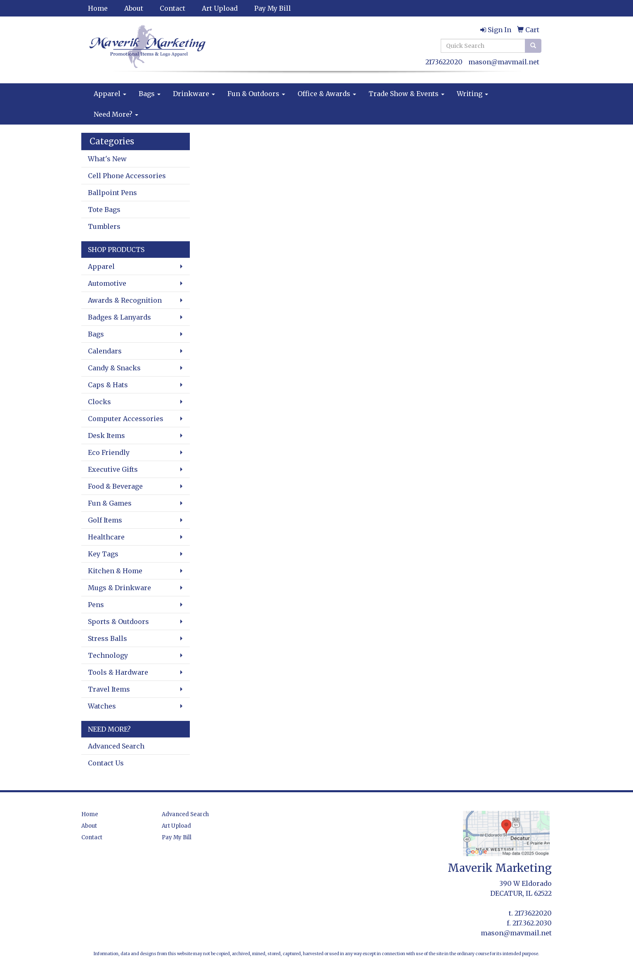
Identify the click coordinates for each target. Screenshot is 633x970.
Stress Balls (107, 638)
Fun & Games (110, 503)
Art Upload (220, 8)
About (133, 8)
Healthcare (106, 537)
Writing (472, 93)
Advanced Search (116, 746)
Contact (172, 8)
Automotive (107, 283)
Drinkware (194, 93)
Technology (108, 655)
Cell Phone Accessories (127, 176)
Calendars (105, 351)
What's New (107, 159)
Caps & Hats (108, 385)
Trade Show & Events (406, 93)
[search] (533, 46)
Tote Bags (104, 209)
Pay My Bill (272, 8)
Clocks (99, 402)
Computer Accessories (125, 418)
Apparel (110, 93)
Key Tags (103, 554)
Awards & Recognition (125, 300)
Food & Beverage (115, 486)
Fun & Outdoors (256, 93)
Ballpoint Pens (112, 192)
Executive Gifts (113, 469)
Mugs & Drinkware (119, 588)
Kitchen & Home (115, 571)
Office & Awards (327, 93)
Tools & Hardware (118, 672)
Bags (150, 93)
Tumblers (104, 226)
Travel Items (109, 689)
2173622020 (444, 62)
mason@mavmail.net (503, 62)
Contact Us (106, 763)
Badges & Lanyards (119, 317)
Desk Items (106, 435)
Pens (96, 604)
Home (98, 8)
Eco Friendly (109, 452)
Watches (102, 706)
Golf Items (105, 520)
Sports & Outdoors (118, 621)
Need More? (116, 114)
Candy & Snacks (114, 368)
